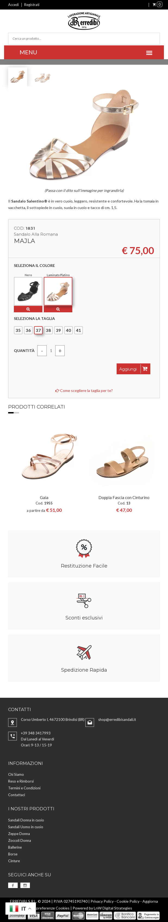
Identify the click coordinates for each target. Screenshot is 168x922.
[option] (44, 468)
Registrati (31, 4)
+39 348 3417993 (36, 733)
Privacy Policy (102, 901)
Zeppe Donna (19, 833)
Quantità (24, 350)
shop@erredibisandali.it (117, 719)
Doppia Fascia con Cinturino (124, 497)
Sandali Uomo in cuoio (25, 827)
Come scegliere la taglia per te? (84, 390)
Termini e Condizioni (24, 788)
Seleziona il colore (34, 265)
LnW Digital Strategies (113, 908)
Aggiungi (133, 368)
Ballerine (15, 847)
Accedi (13, 4)
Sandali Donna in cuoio (26, 820)
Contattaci (16, 795)
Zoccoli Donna (19, 840)
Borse (12, 854)
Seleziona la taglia (34, 318)
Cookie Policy (128, 901)
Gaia (44, 497)
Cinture (14, 861)
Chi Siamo (16, 774)
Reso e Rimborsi (21, 781)
